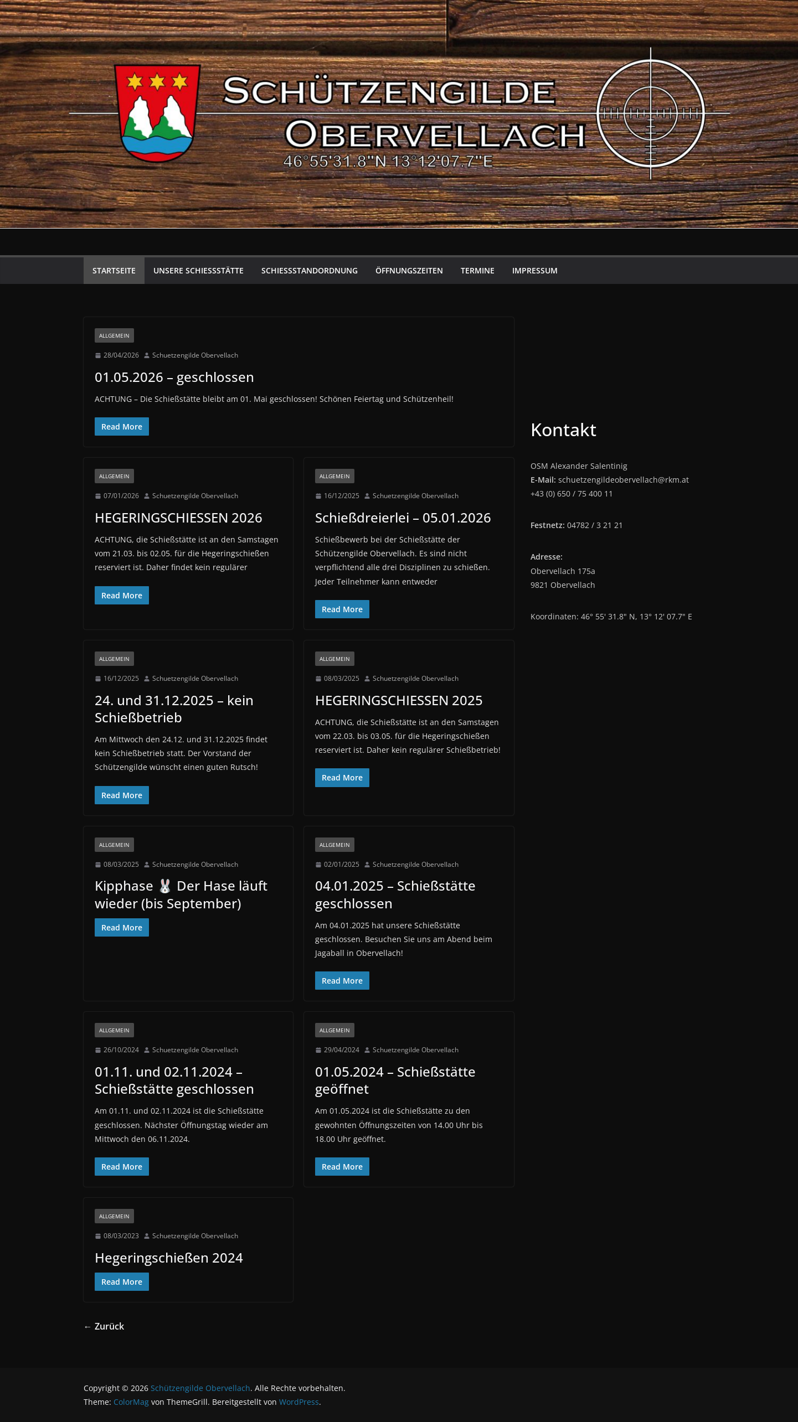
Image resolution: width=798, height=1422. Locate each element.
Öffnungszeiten (409, 270)
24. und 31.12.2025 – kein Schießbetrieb (174, 708)
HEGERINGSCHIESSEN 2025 (399, 700)
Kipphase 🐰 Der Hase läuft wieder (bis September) (181, 894)
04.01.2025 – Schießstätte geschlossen (395, 894)
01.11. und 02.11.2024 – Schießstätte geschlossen (174, 1080)
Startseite (114, 270)
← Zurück (104, 1326)
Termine (478, 270)
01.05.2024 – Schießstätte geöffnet (395, 1080)
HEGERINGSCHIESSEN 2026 (178, 517)
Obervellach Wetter (623, 358)
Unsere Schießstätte (198, 270)
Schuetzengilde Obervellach (195, 355)
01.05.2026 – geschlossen (174, 377)
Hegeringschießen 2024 (169, 1257)
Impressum (535, 270)
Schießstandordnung (309, 270)
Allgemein (114, 335)
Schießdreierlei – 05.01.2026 (403, 517)
